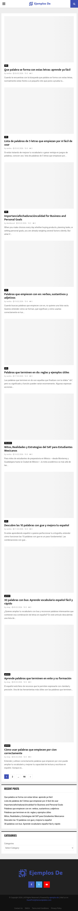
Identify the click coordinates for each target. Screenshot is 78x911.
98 (24, 777)
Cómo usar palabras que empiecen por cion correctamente (30, 751)
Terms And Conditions (40, 908)
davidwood (10, 223)
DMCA (27, 908)
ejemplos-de (54, 898)
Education (8, 443)
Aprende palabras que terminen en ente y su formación (37, 678)
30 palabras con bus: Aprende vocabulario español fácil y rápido (38, 602)
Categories (9, 843)
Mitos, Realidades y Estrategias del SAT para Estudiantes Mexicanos (38, 449)
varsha (8, 73)
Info (6, 65)
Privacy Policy (56, 908)
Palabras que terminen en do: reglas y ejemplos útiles (36, 372)
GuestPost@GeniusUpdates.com (39, 900)
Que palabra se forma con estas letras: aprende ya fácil (37, 69)
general (7, 596)
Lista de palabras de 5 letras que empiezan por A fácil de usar (38, 143)
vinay (8, 607)
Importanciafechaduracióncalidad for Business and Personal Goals (35, 218)
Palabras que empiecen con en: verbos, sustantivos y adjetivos (36, 296)
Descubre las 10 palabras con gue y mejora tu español (36, 525)
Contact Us (18, 908)
